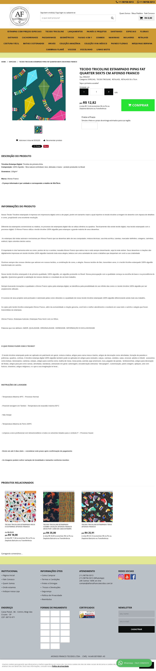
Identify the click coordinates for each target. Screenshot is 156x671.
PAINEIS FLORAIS (119, 43)
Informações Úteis (51, 571)
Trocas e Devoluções (51, 587)
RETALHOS (143, 37)
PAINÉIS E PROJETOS (97, 31)
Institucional (9, 571)
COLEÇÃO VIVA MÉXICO (95, 43)
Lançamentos (75, 31)
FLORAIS (144, 31)
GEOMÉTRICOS (67, 37)
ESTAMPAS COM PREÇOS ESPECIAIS (24, 31)
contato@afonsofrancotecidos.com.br (96, 583)
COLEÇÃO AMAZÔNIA (70, 43)
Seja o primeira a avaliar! (89, 83)
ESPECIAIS (131, 31)
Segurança (46, 591)
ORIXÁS (52, 43)
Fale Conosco (149, 13)
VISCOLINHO (86, 49)
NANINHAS (114, 37)
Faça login (59, 12)
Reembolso (47, 599)
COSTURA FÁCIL (11, 43)
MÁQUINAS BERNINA (142, 43)
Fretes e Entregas (49, 583)
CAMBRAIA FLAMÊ (55, 49)
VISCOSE (72, 49)
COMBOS (100, 37)
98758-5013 (126, 2)
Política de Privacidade (52, 595)
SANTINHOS (116, 31)
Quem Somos (124, 13)
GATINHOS (13, 37)
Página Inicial (9, 575)
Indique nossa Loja (11, 591)
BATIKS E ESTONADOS (33, 43)
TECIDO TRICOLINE (54, 31)
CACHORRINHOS (30, 37)
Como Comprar (48, 575)
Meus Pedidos (137, 13)
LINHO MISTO (103, 49)
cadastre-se (70, 12)
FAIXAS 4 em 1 (85, 37)
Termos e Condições (51, 579)
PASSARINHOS (49, 37)
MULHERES (128, 37)
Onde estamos (9, 587)
